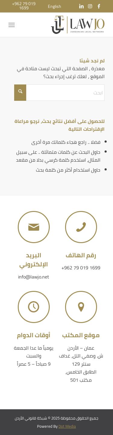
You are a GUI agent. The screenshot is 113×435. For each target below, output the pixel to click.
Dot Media (67, 426)
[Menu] (12, 25)
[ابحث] (59, 92)
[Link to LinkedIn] (81, 6)
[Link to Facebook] (99, 6)
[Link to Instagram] (90, 6)
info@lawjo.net (33, 276)
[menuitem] (54, 6)
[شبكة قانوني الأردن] (66, 25)
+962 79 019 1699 (80, 267)
